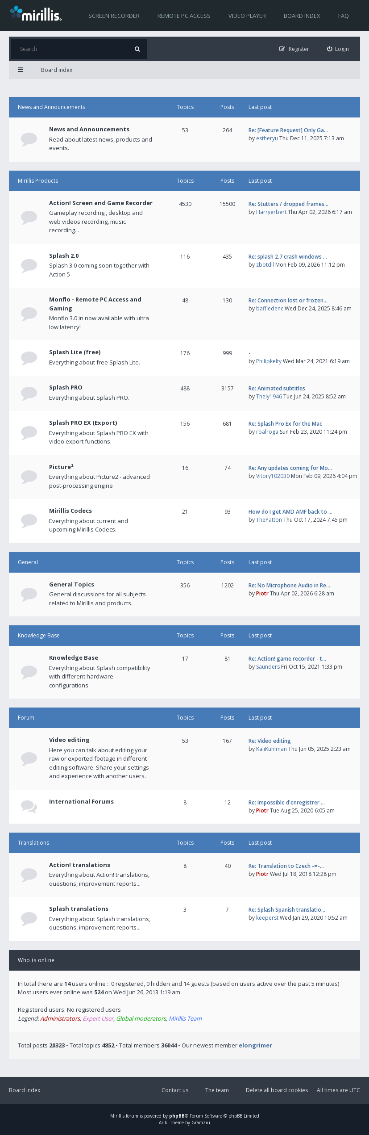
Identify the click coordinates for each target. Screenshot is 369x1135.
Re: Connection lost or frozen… (288, 300)
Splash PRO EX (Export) (83, 423)
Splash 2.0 (64, 255)
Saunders (268, 666)
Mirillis (117, 1116)
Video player (247, 16)
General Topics (71, 584)
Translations (33, 842)
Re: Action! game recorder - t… (287, 658)
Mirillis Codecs (70, 511)
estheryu (267, 138)
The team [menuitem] (217, 1090)
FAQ (343, 16)
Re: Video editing (270, 741)
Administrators (60, 1018)
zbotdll (265, 264)
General (28, 562)
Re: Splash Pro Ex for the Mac (285, 423)
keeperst (267, 917)
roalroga (267, 432)
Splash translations (78, 909)
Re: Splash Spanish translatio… (287, 909)
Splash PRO (66, 387)
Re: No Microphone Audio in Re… (289, 585)
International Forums (81, 801)
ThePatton (269, 520)
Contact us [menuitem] (175, 1090)
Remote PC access (184, 16)
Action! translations (79, 865)
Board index (302, 16)
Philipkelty (269, 361)
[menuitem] (338, 49)
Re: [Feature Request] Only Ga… (288, 130)
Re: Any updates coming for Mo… (290, 468)
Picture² (61, 467)
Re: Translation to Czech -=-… (286, 866)
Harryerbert (271, 212)
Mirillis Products (38, 180)
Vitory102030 (273, 476)
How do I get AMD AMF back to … (290, 511)
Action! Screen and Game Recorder (101, 203)
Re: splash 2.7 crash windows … (288, 256)
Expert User (98, 1018)
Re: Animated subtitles (277, 388)
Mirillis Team (185, 1018)
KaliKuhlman (271, 749)
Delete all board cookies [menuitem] (277, 1090)
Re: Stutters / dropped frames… (288, 204)
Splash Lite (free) (74, 352)
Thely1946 (269, 396)
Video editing (69, 740)
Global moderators (141, 1018)
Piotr (262, 593)
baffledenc (269, 308)
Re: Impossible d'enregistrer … (287, 802)
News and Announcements (51, 107)
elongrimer (255, 1045)
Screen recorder (114, 16)
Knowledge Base (39, 635)
